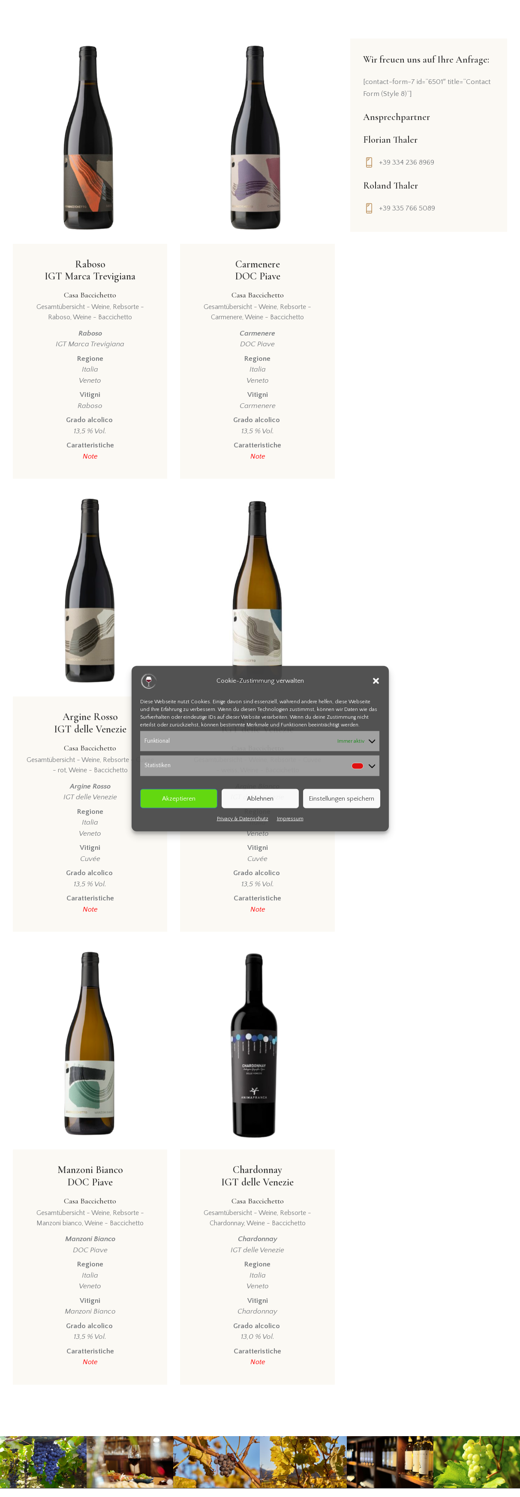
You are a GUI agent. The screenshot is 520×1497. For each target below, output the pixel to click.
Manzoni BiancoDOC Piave (90, 1191)
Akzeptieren (178, 798)
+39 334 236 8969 (406, 162)
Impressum (290, 819)
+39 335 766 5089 (407, 208)
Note (90, 459)
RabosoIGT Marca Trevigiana (90, 280)
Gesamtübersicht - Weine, (74, 310)
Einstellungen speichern (341, 798)
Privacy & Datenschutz (242, 819)
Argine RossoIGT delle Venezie (90, 735)
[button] (376, 680)
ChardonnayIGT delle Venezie (257, 1191)
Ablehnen (260, 798)
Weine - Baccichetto (102, 320)
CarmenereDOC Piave (257, 280)
